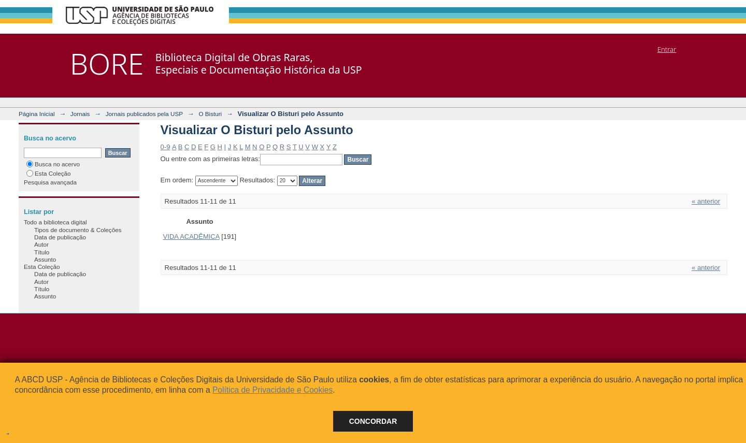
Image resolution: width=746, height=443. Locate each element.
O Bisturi (210, 113)
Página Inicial (37, 113)
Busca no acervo (53, 164)
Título (41, 252)
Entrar (666, 49)
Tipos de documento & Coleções (77, 229)
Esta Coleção (48, 173)
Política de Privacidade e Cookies (272, 389)
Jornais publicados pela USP (144, 113)
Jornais (80, 113)
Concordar (373, 421)
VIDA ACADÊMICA (191, 236)
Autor (41, 244)
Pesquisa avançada (50, 182)
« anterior (706, 201)
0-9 (165, 147)
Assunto (45, 259)
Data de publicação (60, 237)
